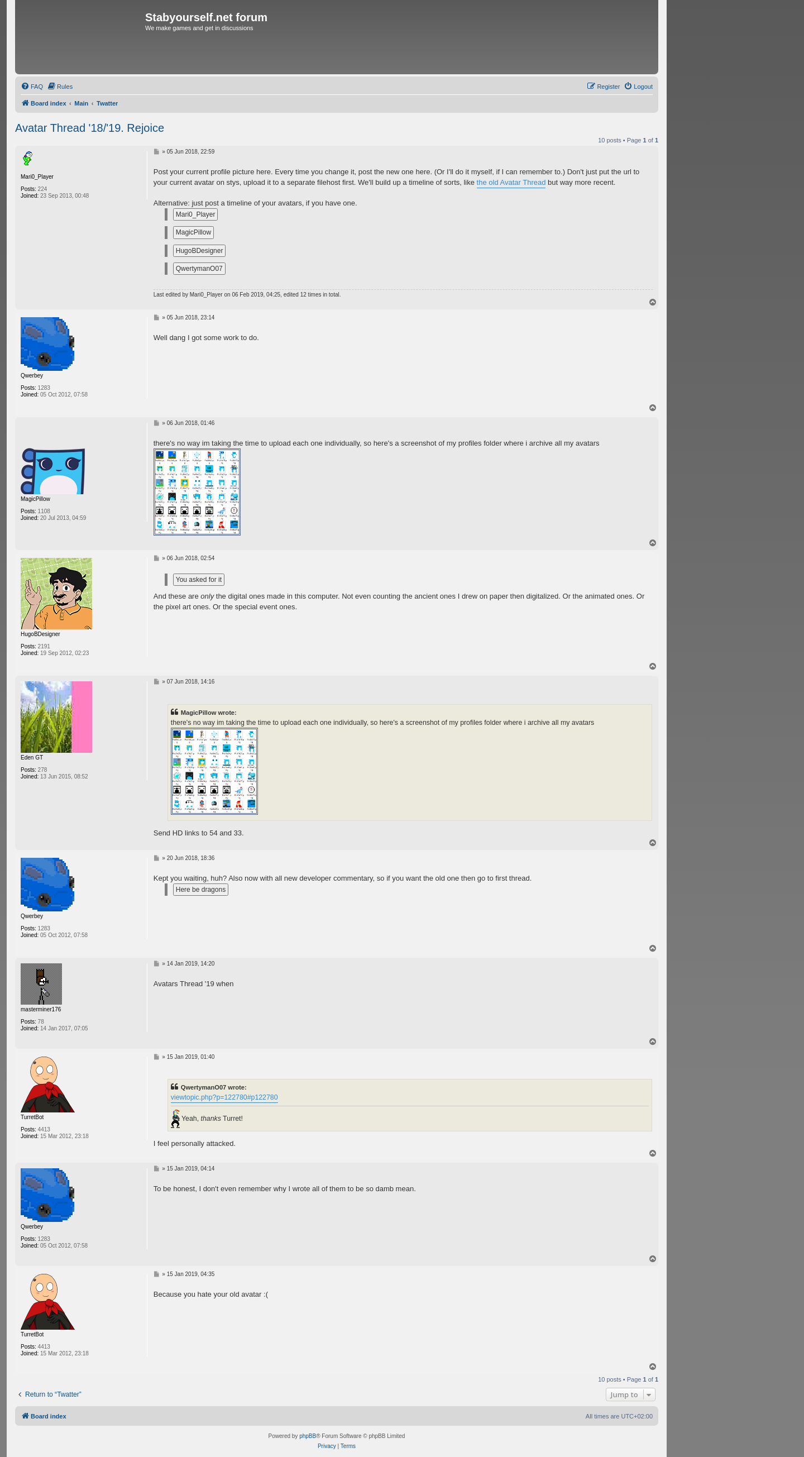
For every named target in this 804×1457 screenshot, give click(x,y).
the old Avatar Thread (511, 182)
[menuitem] (32, 86)
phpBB (307, 1436)
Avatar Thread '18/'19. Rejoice (89, 128)
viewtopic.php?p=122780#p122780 (224, 1097)
